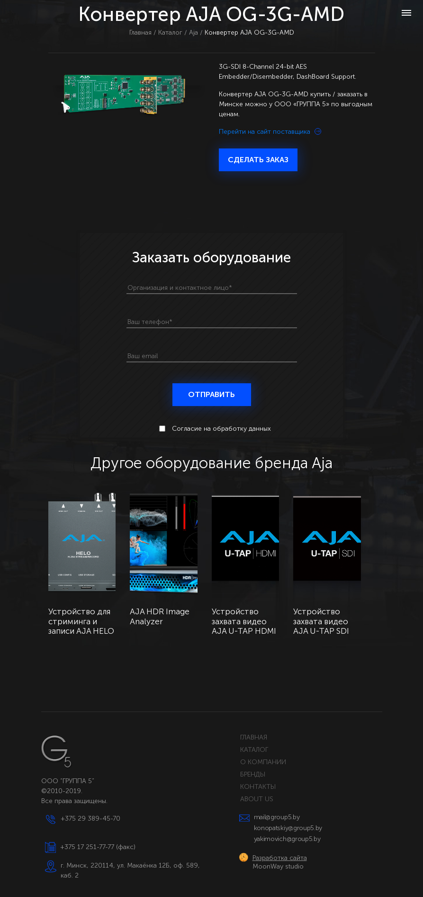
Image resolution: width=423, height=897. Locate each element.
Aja (193, 32)
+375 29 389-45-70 (90, 818)
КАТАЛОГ (254, 750)
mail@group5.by (277, 817)
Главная (140, 32)
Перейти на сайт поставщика (270, 132)
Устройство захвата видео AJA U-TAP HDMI (244, 622)
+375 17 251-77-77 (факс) (97, 847)
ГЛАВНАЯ (253, 737)
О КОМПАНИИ (263, 762)
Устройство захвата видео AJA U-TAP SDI (321, 622)
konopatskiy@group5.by (288, 828)
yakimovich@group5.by (287, 839)
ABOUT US (256, 799)
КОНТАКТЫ (258, 787)
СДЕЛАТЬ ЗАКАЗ (258, 159)
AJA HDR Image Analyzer (159, 617)
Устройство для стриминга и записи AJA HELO (81, 622)
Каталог (170, 32)
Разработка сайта (279, 858)
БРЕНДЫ (252, 774)
